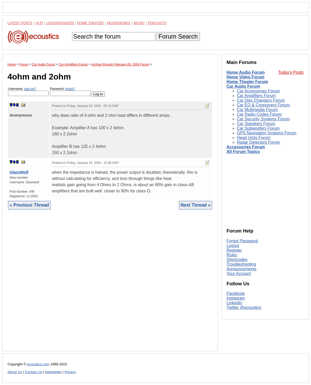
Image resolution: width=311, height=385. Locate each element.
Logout (233, 245)
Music (139, 23)
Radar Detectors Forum (258, 142)
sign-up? (30, 89)
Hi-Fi (39, 23)
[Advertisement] (110, 284)
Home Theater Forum (247, 81)
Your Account (239, 273)
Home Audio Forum (246, 72)
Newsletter (53, 372)
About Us (14, 372)
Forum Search (178, 36)
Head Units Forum (253, 137)
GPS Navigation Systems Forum (266, 133)
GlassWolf (19, 172)
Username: (28, 91)
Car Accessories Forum (258, 91)
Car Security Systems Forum (263, 119)
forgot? (70, 89)
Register (234, 250)
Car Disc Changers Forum (261, 100)
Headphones (118, 23)
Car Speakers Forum (256, 123)
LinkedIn (234, 303)
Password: (70, 91)
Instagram (236, 298)
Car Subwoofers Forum (258, 128)
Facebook (236, 293)
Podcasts (157, 23)
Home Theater (90, 23)
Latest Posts (19, 23)
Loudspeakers (60, 23)
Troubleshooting (241, 264)
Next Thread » (196, 205)
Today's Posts (291, 72)
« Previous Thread (29, 205)
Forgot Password (242, 241)
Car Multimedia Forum (257, 109)
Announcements (241, 269)
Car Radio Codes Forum (259, 114)
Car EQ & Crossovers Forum (263, 105)
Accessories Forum (246, 147)
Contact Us (33, 372)
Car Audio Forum (243, 86)
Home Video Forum (245, 77)
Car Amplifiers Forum (256, 95)
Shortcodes (237, 259)
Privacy (70, 372)
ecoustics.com (38, 364)
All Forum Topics (243, 151)
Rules (232, 255)
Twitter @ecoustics (244, 307)
